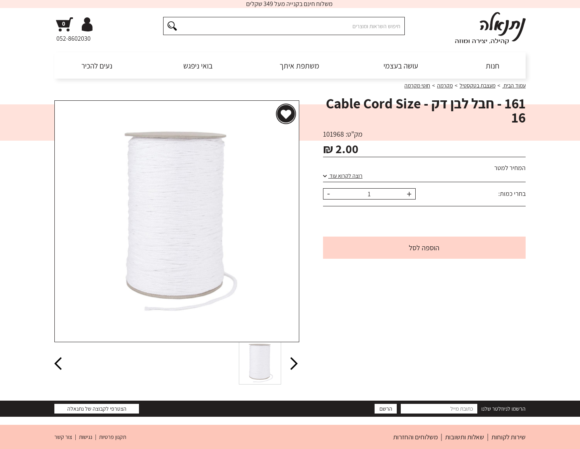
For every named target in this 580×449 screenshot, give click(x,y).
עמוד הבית (514, 85)
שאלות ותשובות (464, 436)
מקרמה (445, 85)
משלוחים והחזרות (415, 436)
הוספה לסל (424, 247)
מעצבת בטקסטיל (477, 85)
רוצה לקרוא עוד (342, 176)
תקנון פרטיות (112, 437)
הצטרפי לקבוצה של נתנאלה (96, 408)
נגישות (85, 437)
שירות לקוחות (508, 436)
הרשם (385, 408)
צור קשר (63, 437)
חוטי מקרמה (417, 85)
